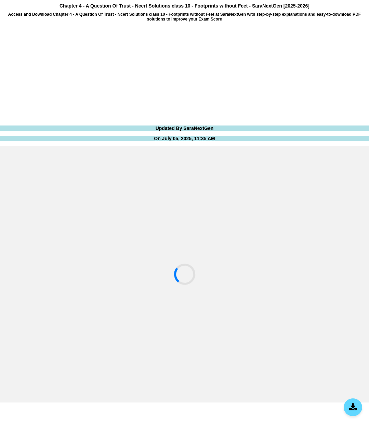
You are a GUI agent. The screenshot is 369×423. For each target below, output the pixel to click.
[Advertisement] (184, 73)
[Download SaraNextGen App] (353, 407)
